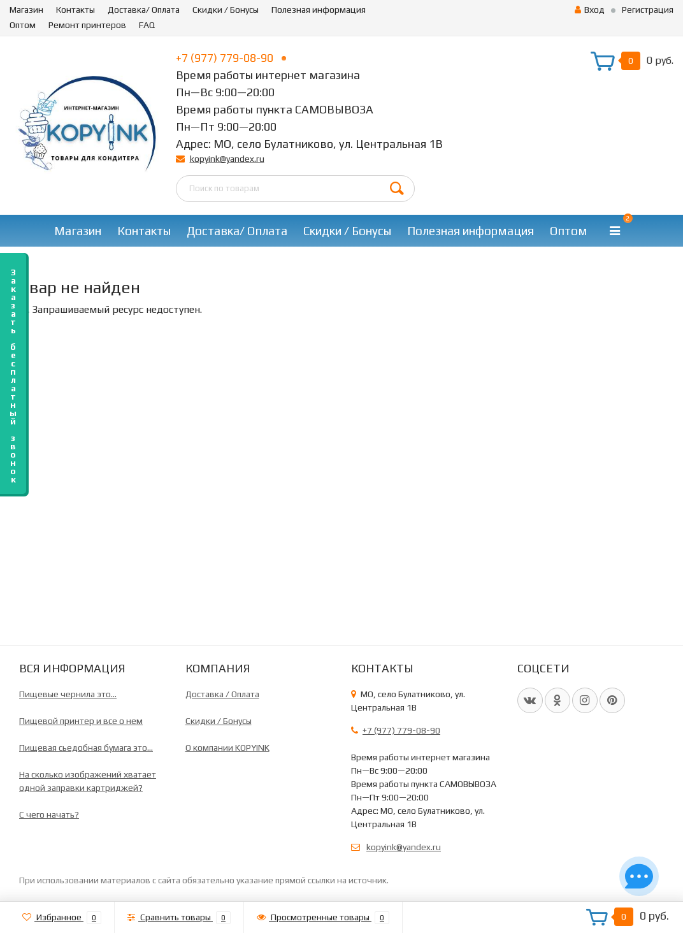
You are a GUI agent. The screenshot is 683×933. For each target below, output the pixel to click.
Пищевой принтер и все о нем (81, 721)
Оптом (23, 25)
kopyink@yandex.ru (227, 159)
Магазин (26, 9)
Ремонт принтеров (87, 25)
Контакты (75, 9)
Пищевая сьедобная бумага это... (86, 747)
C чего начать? (49, 814)
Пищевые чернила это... (68, 694)
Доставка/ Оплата (144, 9)
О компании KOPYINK (227, 747)
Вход (590, 9)
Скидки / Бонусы (225, 9)
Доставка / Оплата (222, 694)
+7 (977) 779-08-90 (231, 57)
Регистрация (647, 9)
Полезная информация (318, 9)
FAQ (147, 25)
